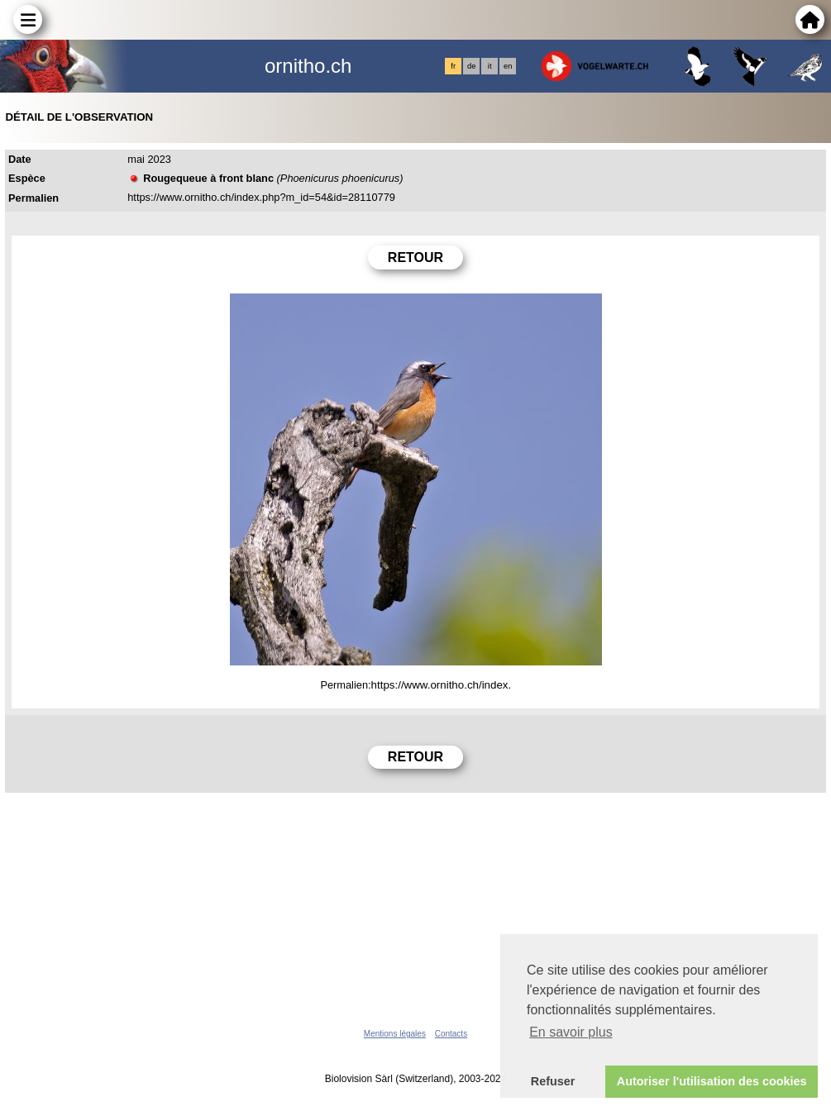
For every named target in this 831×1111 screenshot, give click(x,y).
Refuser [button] (553, 1081)
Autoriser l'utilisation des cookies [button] (712, 1081)
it (490, 66)
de (471, 66)
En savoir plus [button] (571, 1032)
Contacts (451, 1033)
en (508, 66)
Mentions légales (395, 1033)
